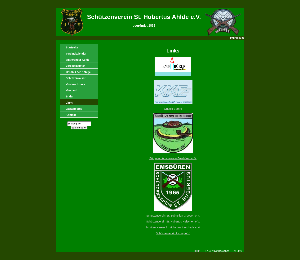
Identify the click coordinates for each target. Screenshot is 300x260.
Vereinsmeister (75, 65)
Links (69, 102)
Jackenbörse (74, 108)
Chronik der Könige (78, 72)
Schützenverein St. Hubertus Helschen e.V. (173, 221)
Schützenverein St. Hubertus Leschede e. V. (172, 227)
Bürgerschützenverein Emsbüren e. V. (172, 158)
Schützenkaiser (76, 78)
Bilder (69, 96)
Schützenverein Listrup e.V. (173, 233)
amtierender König (78, 59)
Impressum (237, 37)
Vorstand (71, 90)
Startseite (72, 47)
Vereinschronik (75, 84)
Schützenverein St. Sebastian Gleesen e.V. (173, 215)
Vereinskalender (76, 53)
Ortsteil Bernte (173, 108)
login (197, 250)
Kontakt (71, 114)
